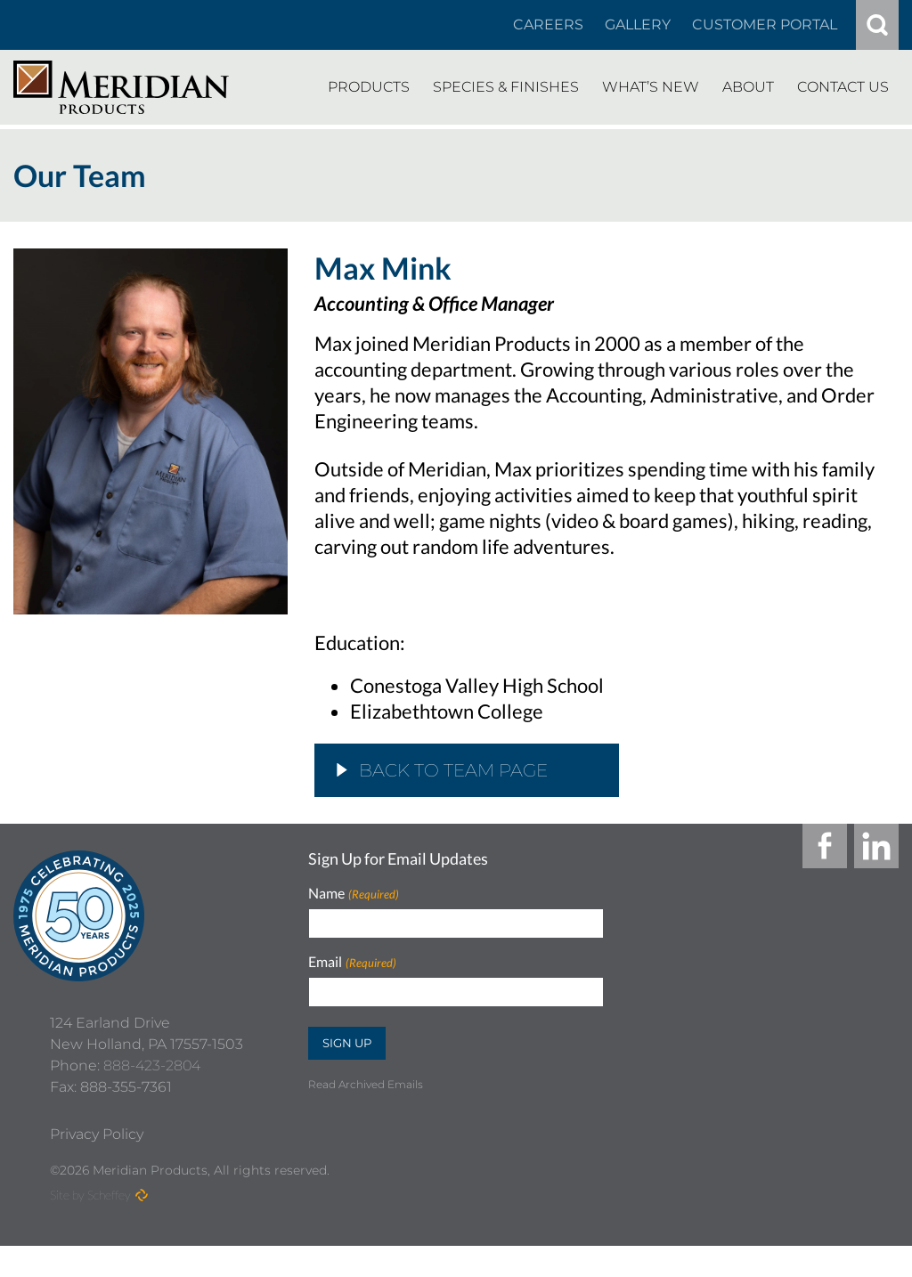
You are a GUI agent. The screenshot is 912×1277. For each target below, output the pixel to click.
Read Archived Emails (365, 1084)
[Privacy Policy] (96, 1166)
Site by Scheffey (90, 1225)
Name (353, 893)
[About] (748, 87)
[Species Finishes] (506, 87)
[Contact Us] (843, 87)
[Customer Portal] (764, 25)
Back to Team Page (442, 770)
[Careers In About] (548, 25)
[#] (877, 25)
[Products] (368, 87)
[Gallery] (638, 25)
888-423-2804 (151, 1096)
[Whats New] (650, 87)
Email (351, 962)
